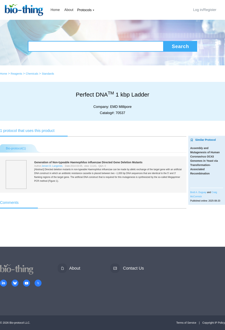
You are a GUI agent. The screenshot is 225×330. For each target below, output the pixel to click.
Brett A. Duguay (198, 192)
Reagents (16, 73)
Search (180, 46)
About (68, 10)
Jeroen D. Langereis (52, 166)
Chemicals (32, 73)
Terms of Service (186, 322)
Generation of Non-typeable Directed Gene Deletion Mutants (88, 162)
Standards (48, 73)
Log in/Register (204, 10)
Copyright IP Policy (213, 322)
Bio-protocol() (16, 148)
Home (55, 10)
